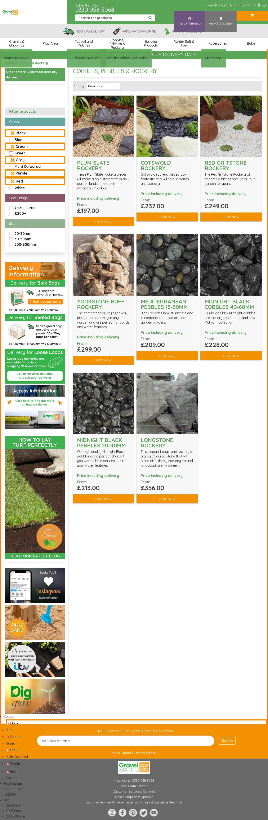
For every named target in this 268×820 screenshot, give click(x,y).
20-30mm (22, 233)
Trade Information (189, 17)
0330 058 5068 (94, 9)
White (19, 187)
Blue (18, 139)
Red (19, 181)
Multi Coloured (27, 166)
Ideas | (117, 753)
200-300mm (25, 244)
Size (12, 224)
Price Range (18, 198)
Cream (22, 146)
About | (128, 753)
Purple (21, 173)
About (234, 5)
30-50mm (22, 239)
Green (20, 153)
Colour (14, 122)
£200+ (20, 213)
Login (263, 5)
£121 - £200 (25, 208)
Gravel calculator (221, 17)
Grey (20, 159)
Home (210, 5)
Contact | (141, 753)
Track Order (249, 5)
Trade (152, 753)
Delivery (222, 5)
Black (21, 133)
